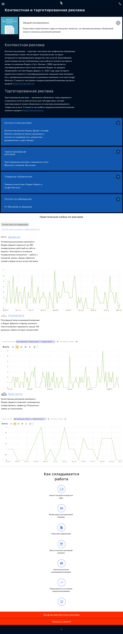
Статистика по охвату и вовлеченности (21, 229)
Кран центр (15, 394)
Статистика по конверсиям (15, 225)
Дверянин (14, 237)
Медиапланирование (23, 84)
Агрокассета (16, 315)
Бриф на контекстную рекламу (61, 615)
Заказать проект (61, 621)
